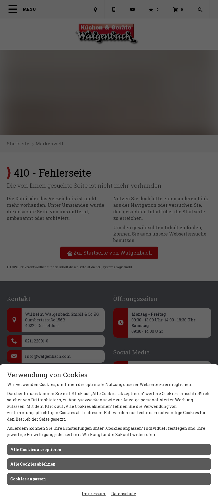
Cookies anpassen (28, 479)
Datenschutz (123, 493)
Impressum (94, 493)
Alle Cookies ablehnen (33, 464)
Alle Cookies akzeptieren (35, 449)
